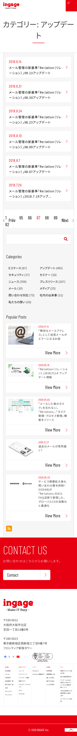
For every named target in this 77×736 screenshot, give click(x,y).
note (20, 690)
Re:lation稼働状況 (38, 674)
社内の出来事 (48, 295)
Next (65, 220)
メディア (45, 288)
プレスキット (8, 695)
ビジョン (7, 674)
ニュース (14, 281)
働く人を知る (50, 678)
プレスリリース (49, 281)
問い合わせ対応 (19, 295)
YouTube (21, 694)
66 (30, 217)
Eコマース (15, 268)
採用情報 (49, 671)
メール (13, 288)
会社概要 (8, 671)
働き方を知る (50, 681)
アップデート (47, 268)
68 (47, 217)
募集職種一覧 (50, 674)
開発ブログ (22, 681)
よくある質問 (50, 684)
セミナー (45, 275)
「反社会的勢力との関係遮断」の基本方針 (66, 693)
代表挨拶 (8, 678)
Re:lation (36, 671)
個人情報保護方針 (66, 677)
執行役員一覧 (9, 684)
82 (7, 224)
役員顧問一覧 (9, 681)
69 (55, 217)
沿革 (6, 688)
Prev (12, 220)
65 (21, 217)
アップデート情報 (24, 678)
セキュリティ (16, 275)
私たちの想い (17, 302)
